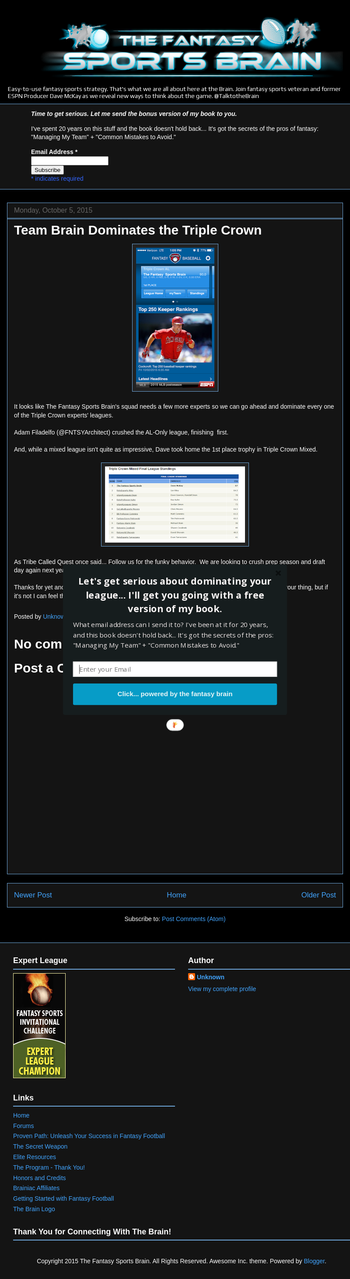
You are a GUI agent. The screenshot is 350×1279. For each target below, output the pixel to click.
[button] (175, 594)
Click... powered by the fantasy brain (174, 693)
